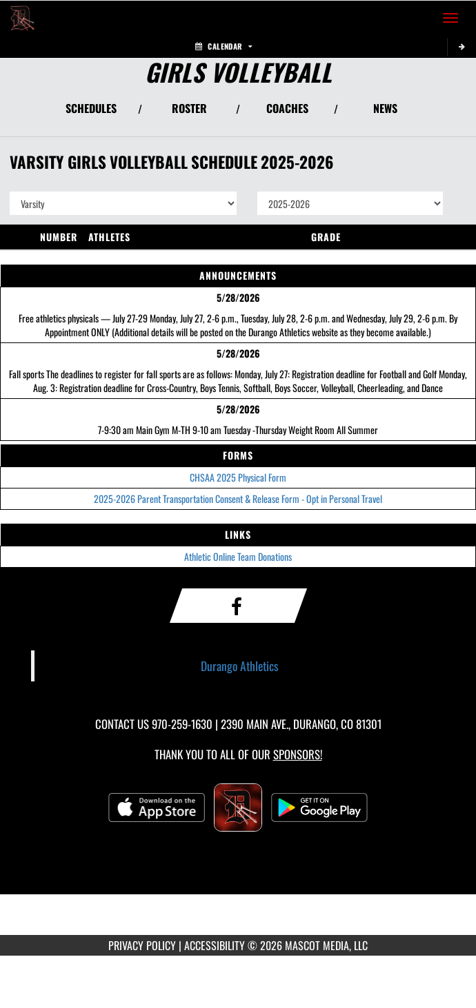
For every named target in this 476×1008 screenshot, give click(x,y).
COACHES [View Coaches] (287, 108)
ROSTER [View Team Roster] (189, 108)
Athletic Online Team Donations (238, 556)
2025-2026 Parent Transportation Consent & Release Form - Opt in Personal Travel (238, 498)
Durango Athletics (240, 666)
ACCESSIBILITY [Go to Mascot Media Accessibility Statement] (214, 945)
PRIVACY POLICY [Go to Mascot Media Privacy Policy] (142, 945)
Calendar (223, 46)
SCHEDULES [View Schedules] (91, 108)
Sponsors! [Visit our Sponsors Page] (297, 754)
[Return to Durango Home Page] (20, 18)
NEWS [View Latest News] (385, 108)
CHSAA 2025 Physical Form (238, 477)
